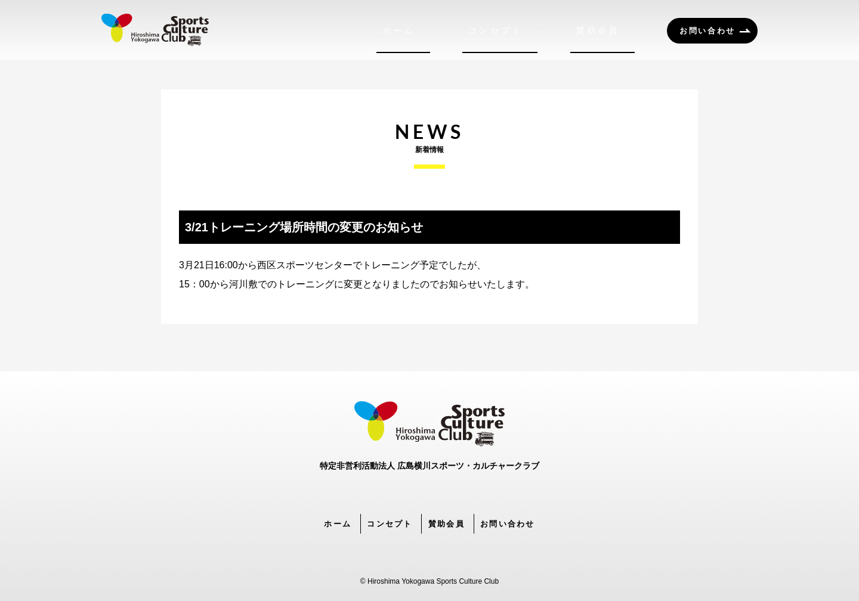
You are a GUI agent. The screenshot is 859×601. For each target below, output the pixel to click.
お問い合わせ (707, 30)
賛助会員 (614, 30)
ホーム (461, 30)
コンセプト (535, 30)
